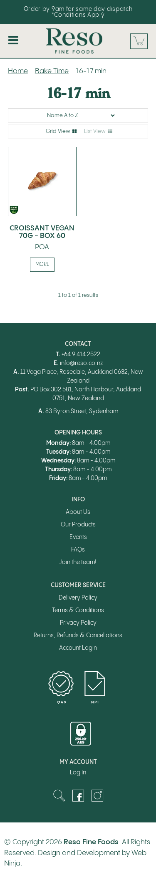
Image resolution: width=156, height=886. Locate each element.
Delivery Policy (78, 598)
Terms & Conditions (78, 610)
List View (95, 131)
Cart (139, 41)
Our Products (78, 525)
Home (18, 71)
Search (59, 796)
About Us (78, 512)
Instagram (97, 796)
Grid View (58, 131)
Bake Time (52, 71)
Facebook (78, 796)
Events (78, 537)
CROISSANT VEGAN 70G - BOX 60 (42, 232)
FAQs (78, 550)
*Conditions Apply (78, 15)
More (42, 264)
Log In (78, 773)
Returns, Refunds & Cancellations (78, 635)
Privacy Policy (78, 623)
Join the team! (78, 562)
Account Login (78, 648)
